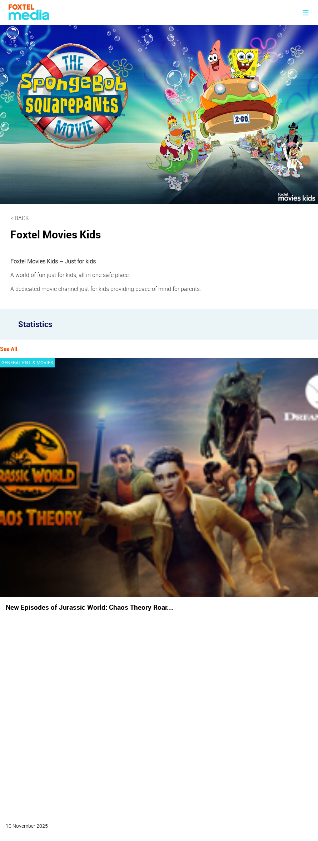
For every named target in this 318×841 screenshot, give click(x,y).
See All (8, 349)
